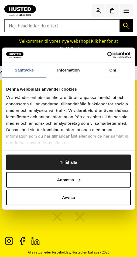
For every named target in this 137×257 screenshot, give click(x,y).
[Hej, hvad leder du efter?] (62, 25)
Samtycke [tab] (24, 69)
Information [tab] (68, 69)
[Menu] (126, 10)
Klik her (98, 41)
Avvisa (68, 197)
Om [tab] (112, 69)
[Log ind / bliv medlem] (98, 10)
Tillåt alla (68, 162)
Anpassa (68, 179)
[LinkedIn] (35, 240)
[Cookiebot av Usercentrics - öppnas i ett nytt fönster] (107, 55)
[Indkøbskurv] (112, 10)
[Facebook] (22, 240)
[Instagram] (9, 240)
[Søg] (126, 25)
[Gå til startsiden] (20, 10)
